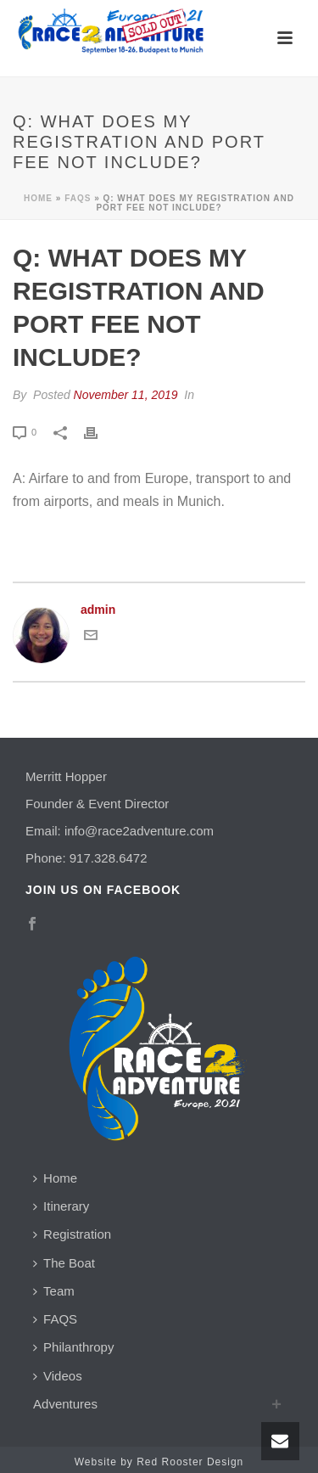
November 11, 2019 (126, 395)
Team (54, 1291)
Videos (57, 1376)
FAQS (55, 1319)
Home (38, 198)
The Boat (64, 1263)
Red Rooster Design (190, 1462)
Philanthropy (73, 1347)
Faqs (77, 198)
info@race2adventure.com (139, 831)
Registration (72, 1234)
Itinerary (61, 1206)
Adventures (65, 1404)
